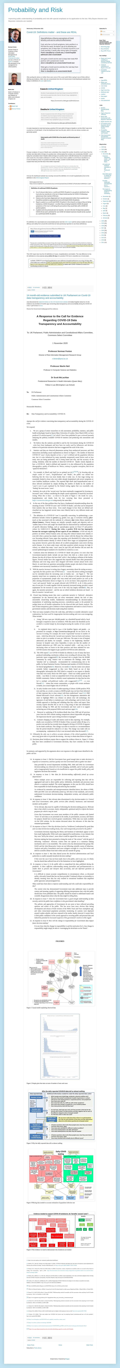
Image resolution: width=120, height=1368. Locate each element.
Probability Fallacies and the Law (105, 71)
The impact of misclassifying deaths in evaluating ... (107, 191)
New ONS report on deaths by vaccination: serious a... (107, 176)
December (106, 154)
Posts (103, 31)
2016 (103, 230)
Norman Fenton (16, 109)
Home (60, 1345)
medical (103, 94)
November (106, 196)
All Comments (105, 34)
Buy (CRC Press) (105, 51)
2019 (103, 223)
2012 (103, 240)
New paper (104, 96)
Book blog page (105, 46)
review (103, 98)
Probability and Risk (35, 9)
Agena (10, 61)
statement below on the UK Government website (53, 302)
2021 (103, 152)
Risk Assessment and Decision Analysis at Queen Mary (106, 137)
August (105, 203)
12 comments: (36, 287)
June (104, 206)
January (105, 218)
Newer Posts (30, 1345)
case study (104, 86)
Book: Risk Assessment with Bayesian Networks (106, 118)
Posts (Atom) (37, 1348)
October (105, 199)
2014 (103, 235)
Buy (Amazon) (105, 48)
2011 (103, 242)
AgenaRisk (104, 80)
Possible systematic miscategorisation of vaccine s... (107, 183)
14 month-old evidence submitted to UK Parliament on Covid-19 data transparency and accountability (58, 296)
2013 (103, 237)
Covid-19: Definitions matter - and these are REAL (52, 32)
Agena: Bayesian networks (105, 113)
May (104, 208)
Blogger (67, 1359)
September (106, 201)
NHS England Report (42, 178)
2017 (103, 228)
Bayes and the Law (106, 121)
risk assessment (105, 100)
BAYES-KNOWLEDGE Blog (105, 109)
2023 (103, 147)
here (41, 305)
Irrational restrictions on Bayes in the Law (105, 66)
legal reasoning (105, 90)
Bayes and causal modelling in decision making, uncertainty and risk (106, 60)
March (105, 213)
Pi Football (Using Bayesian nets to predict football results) (106, 126)
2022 (103, 149)
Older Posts (89, 1345)
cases (42, 81)
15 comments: (36, 1337)
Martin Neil (15, 106)
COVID (33, 290)
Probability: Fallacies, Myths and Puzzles (105, 131)
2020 (103, 221)
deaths (49, 81)
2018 (103, 225)
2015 (103, 233)
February (105, 215)
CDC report (68, 222)
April (104, 210)
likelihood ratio (105, 92)
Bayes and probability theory (105, 83)
